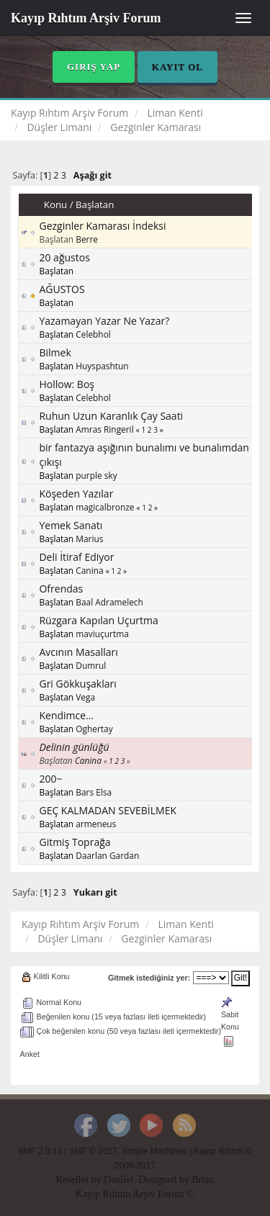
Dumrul (91, 665)
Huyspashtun (102, 365)
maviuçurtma (102, 633)
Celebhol (93, 334)
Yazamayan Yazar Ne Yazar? (104, 321)
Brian (203, 1179)
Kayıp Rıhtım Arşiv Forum (86, 18)
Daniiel (118, 1179)
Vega (85, 697)
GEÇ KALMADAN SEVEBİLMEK (107, 810)
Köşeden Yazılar (76, 493)
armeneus (96, 823)
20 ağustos (64, 257)
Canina (89, 570)
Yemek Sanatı (70, 525)
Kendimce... (66, 715)
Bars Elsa (94, 792)
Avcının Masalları (78, 652)
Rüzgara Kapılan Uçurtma (98, 620)
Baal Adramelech (109, 602)
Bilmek (55, 352)
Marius (89, 538)
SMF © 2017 (93, 1151)
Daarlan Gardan (107, 855)
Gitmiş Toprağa (74, 842)
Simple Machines (154, 1151)
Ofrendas (61, 588)
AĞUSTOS (61, 289)
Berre (87, 239)
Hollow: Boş (66, 384)
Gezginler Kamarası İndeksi (102, 226)
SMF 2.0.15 (40, 1151)
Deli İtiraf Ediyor (76, 557)
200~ (50, 778)
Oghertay (94, 728)
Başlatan (95, 204)
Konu (55, 204)
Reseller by (79, 1179)
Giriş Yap (93, 66)
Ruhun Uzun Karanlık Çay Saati (111, 416)
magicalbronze (105, 507)
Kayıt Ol (177, 66)
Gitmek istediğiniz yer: (149, 977)
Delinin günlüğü (74, 747)
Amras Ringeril (104, 429)
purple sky (96, 475)
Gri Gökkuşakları (77, 683)
